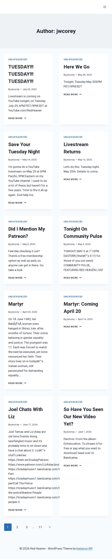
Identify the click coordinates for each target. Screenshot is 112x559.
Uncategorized (17, 59)
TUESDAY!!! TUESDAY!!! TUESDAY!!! (20, 74)
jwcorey (15, 89)
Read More (17, 118)
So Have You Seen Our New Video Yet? (83, 417)
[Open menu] (104, 6)
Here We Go (77, 67)
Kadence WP (84, 548)
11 (40, 527)
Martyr (15, 304)
